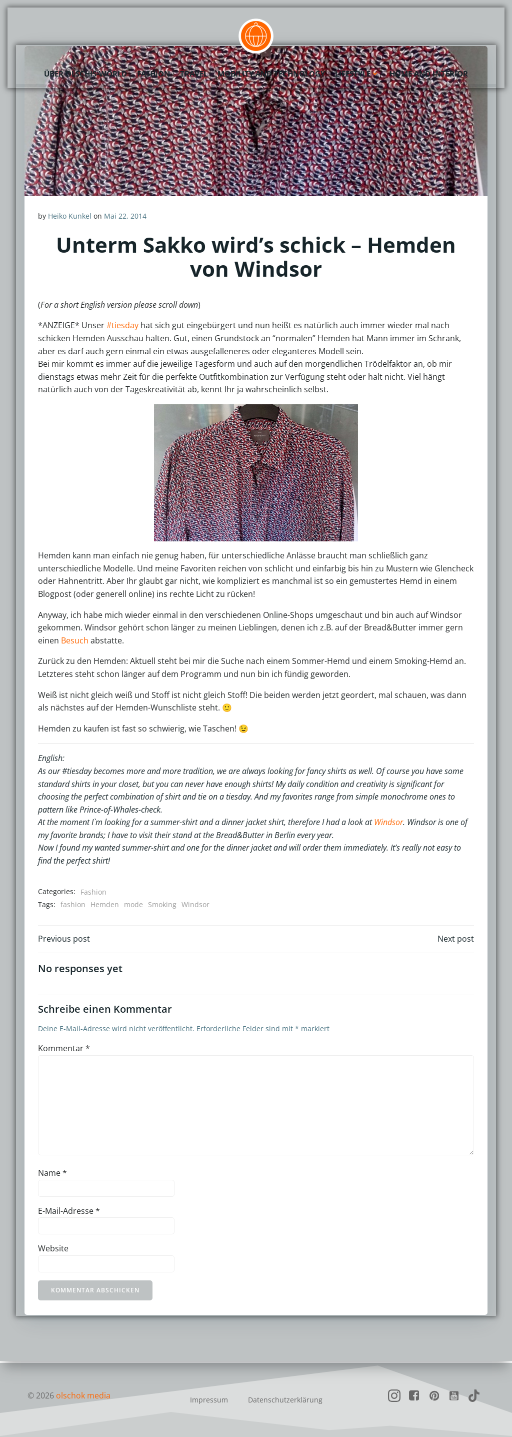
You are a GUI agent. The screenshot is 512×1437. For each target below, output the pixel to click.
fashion (73, 905)
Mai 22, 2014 (125, 216)
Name (53, 1174)
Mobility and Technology (271, 73)
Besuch (75, 640)
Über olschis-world (85, 73)
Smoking (162, 905)
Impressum (209, 1399)
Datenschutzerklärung (285, 1399)
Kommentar (64, 1050)
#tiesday (123, 325)
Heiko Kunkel (70, 216)
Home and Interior (429, 73)
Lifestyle (357, 73)
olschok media (83, 1395)
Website (53, 1250)
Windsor (389, 822)
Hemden (105, 905)
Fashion (153, 73)
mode (134, 905)
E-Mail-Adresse (69, 1212)
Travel (194, 73)
